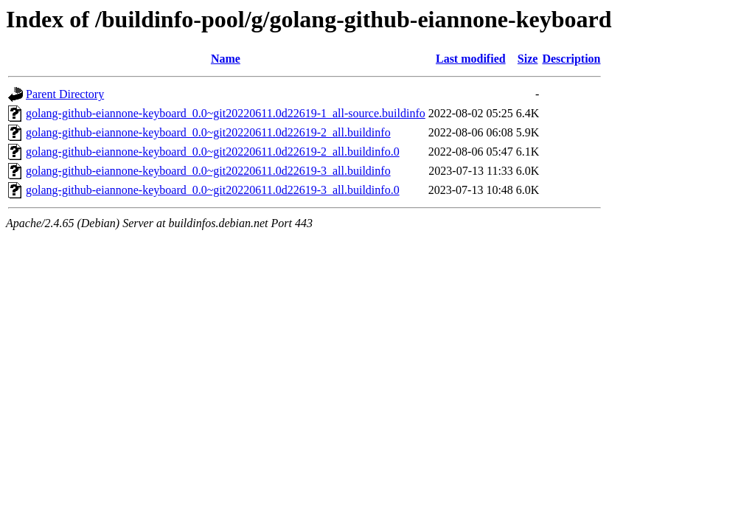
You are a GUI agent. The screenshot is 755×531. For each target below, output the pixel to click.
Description (571, 58)
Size (528, 58)
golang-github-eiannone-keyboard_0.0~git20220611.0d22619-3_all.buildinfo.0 (213, 190)
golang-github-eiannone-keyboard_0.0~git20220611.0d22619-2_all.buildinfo (208, 132)
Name (225, 58)
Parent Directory (65, 94)
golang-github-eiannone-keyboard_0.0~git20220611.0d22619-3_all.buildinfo (208, 170)
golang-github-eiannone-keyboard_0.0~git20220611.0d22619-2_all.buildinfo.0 (213, 151)
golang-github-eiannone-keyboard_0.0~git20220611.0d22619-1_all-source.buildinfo (225, 113)
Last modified (471, 58)
